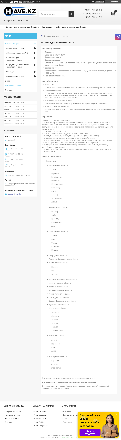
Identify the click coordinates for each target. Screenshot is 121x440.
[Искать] (71, 14)
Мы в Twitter (39, 422)
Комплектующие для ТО (17, 53)
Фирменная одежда (15, 76)
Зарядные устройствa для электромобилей (18, 65)
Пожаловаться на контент (71, 438)
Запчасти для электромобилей (21, 27)
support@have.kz (14, 194)
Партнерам (67, 422)
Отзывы (8, 90)
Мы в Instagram (40, 415)
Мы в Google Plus (41, 426)
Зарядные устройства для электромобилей (64, 27)
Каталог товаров (12, 43)
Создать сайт (28, 2)
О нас (7, 81)
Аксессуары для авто (16, 48)
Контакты (67, 411)
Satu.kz (71, 435)
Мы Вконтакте (40, 418)
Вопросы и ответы (13, 411)
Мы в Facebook (40, 411)
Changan (10, 71)
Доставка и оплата (13, 85)
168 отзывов (99, 2)
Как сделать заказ (12, 415)
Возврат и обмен (12, 418)
